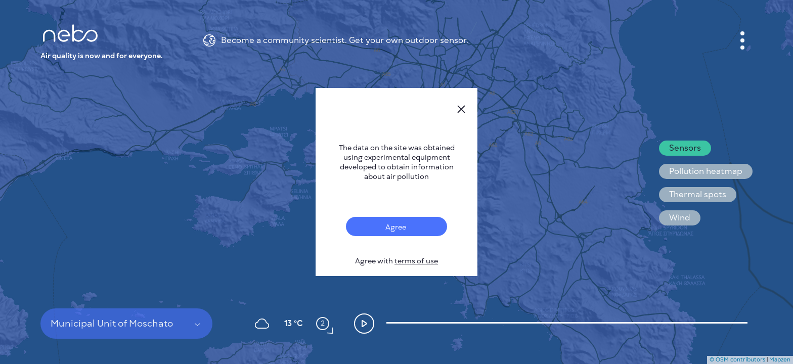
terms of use (416, 261)
